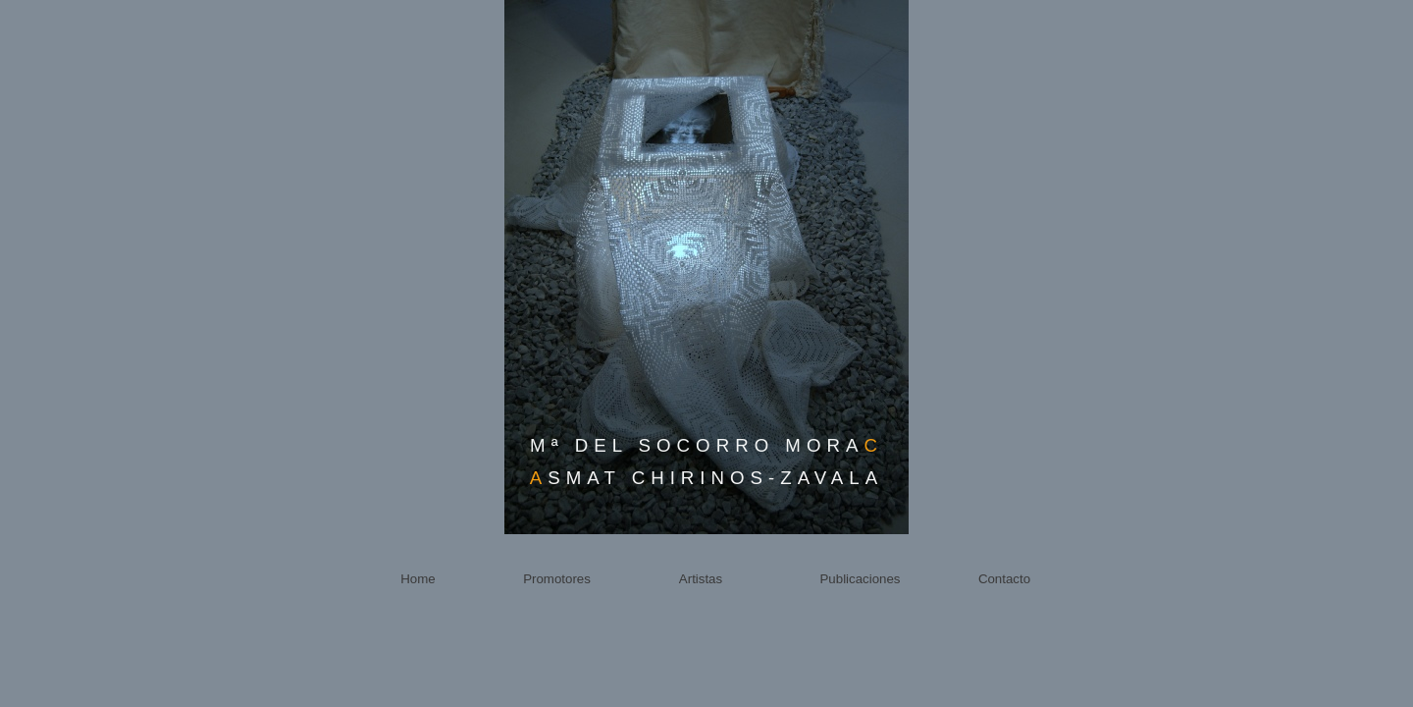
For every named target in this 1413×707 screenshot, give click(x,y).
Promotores (557, 578)
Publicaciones (859, 578)
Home (417, 578)
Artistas (700, 578)
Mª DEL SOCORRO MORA (706, 445)
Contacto (1004, 578)
